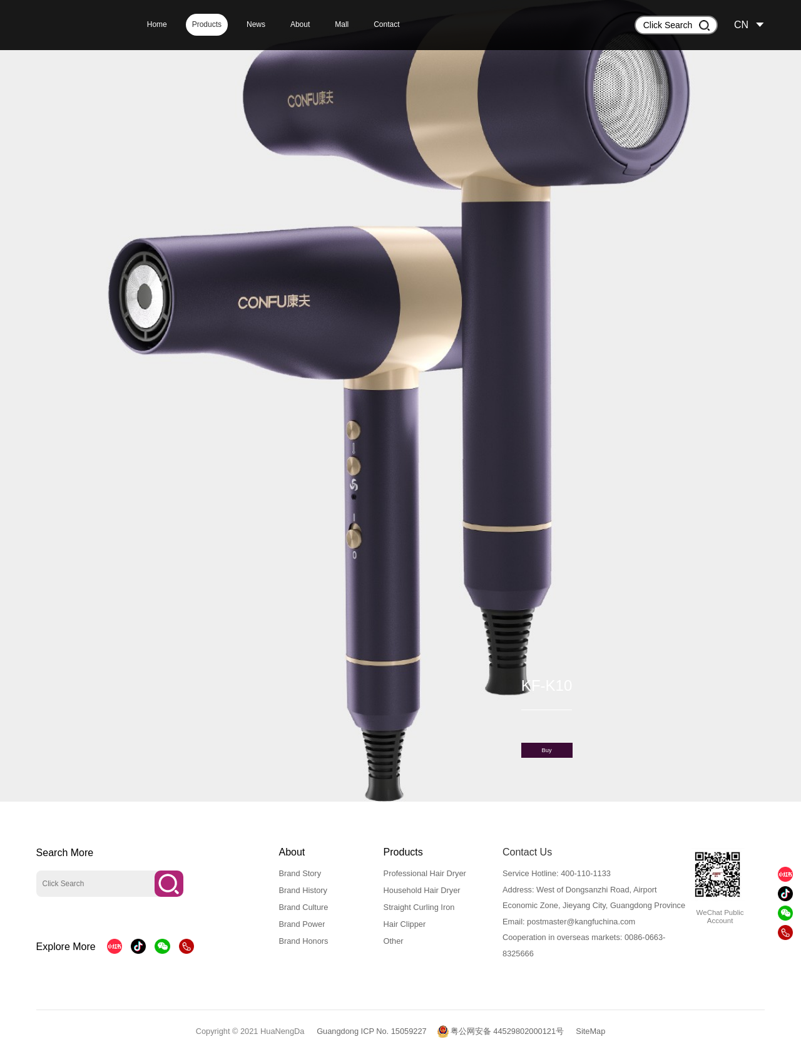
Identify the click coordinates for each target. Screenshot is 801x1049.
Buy (547, 750)
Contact (386, 24)
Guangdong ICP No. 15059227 (372, 1031)
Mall (342, 24)
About (300, 24)
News (256, 24)
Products (207, 24)
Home (157, 24)
